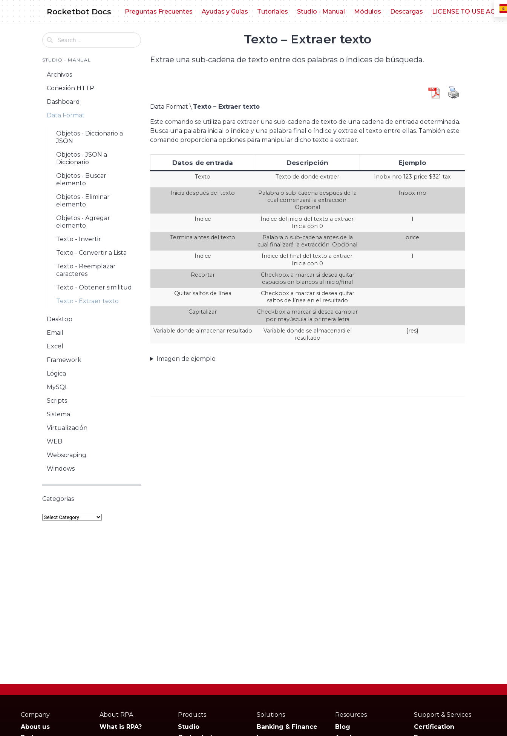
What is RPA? (121, 726)
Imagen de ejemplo (186, 358)
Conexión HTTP (70, 88)
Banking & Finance (287, 726)
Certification (434, 726)
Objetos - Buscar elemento (81, 179)
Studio (188, 726)
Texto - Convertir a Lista (91, 252)
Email (55, 332)
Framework (64, 359)
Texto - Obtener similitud (94, 287)
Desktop (59, 319)
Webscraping (66, 455)
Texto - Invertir (78, 239)
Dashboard (63, 101)
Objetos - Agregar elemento (83, 221)
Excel (55, 346)
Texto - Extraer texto (87, 301)
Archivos (59, 74)
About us (35, 726)
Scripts (57, 400)
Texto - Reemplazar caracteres (86, 270)
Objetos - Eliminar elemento (83, 200)
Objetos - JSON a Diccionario (81, 158)
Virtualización (67, 427)
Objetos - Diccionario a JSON (89, 137)
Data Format (66, 115)
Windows (61, 468)
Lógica (56, 373)
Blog (342, 726)
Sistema (58, 414)
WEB (54, 441)
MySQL (57, 387)
